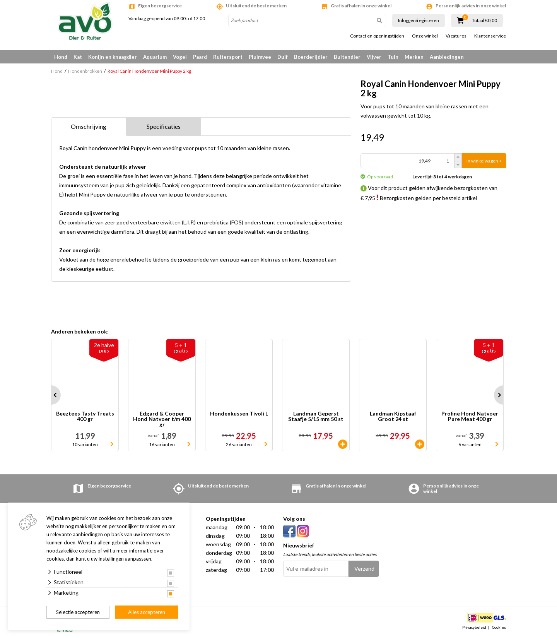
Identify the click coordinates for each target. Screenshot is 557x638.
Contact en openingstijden (377, 36)
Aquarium (155, 57)
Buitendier (347, 57)
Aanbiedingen (447, 57)
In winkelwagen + (484, 161)
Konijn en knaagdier (112, 57)
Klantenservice (490, 36)
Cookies (499, 627)
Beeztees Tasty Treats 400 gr (85, 416)
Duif (282, 57)
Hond (60, 57)
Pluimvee (260, 57)
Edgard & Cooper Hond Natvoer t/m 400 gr (162, 419)
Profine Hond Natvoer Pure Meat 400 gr (469, 416)
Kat (77, 57)
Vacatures (456, 36)
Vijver (374, 57)
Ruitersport (228, 57)
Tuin (393, 57)
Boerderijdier (311, 57)
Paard (200, 57)
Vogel (180, 57)
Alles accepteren (146, 612)
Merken (414, 57)
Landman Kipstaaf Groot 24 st (393, 416)
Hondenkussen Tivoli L (239, 414)
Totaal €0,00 (484, 20)
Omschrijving (88, 126)
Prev (51, 395)
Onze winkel (425, 36)
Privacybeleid (474, 627)
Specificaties (164, 126)
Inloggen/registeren (418, 20)
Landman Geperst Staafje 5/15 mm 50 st (315, 416)
